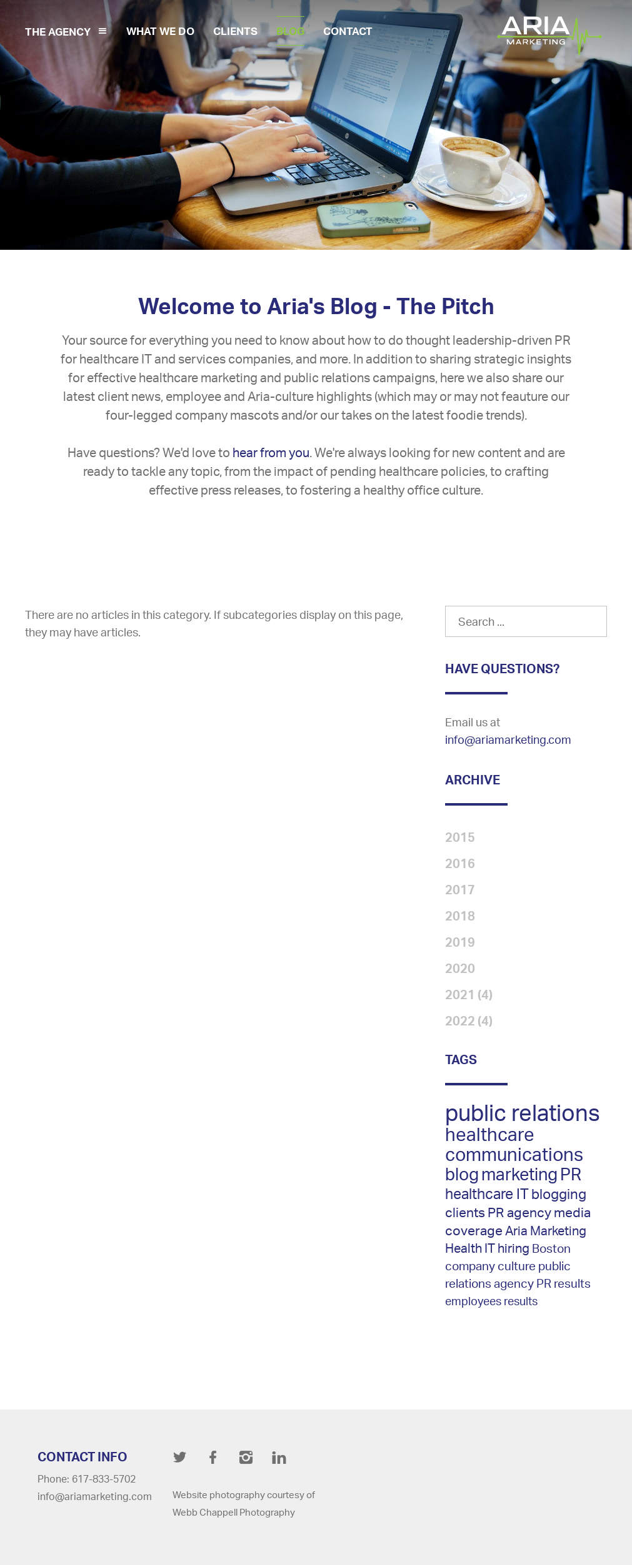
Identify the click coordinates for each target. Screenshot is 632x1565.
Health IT (470, 1248)
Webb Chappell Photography (234, 1512)
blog (462, 1174)
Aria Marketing (545, 1230)
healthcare (489, 1134)
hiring (513, 1248)
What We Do (160, 30)
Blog (290, 30)
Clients (235, 30)
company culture (490, 1265)
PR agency (519, 1212)
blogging (558, 1193)
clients (465, 1212)
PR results (563, 1283)
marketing (519, 1173)
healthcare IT (487, 1193)
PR (570, 1173)
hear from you (271, 452)
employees (473, 1301)
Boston (551, 1248)
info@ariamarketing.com (508, 739)
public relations (522, 1112)
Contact (348, 30)
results (521, 1301)
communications (514, 1154)
